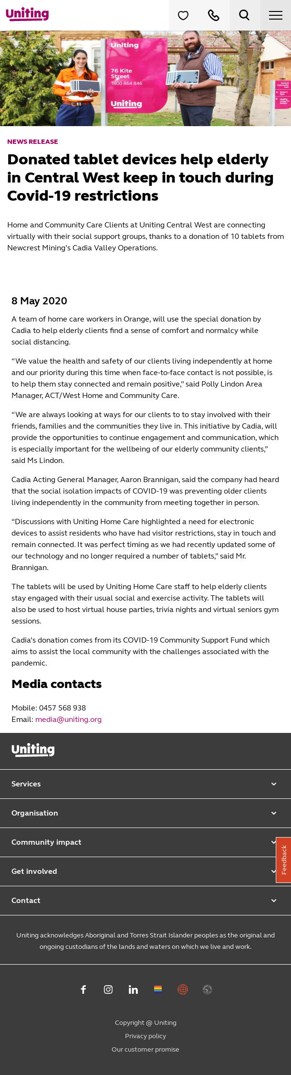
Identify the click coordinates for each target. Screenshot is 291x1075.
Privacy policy (145, 1036)
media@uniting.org (68, 719)
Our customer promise (145, 1049)
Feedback (284, 860)
